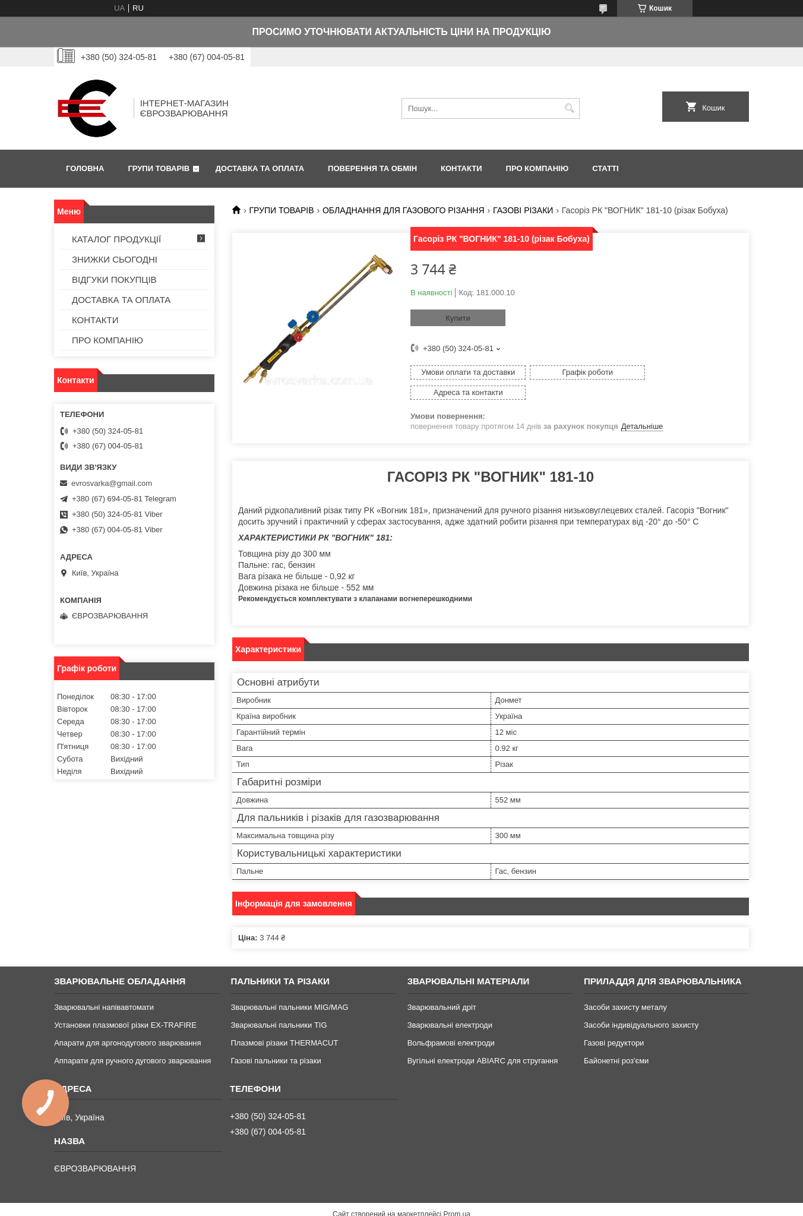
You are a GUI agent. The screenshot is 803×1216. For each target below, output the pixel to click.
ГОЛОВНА (85, 168)
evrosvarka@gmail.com (111, 483)
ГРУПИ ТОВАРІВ (158, 168)
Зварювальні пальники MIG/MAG (289, 987)
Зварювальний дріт (441, 987)
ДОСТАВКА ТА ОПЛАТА (260, 168)
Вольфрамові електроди (451, 1022)
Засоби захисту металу (625, 987)
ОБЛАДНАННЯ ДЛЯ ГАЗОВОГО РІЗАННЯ (404, 210)
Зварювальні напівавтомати (104, 987)
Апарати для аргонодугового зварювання (127, 1022)
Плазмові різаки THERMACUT (284, 1022)
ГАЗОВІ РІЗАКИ (523, 210)
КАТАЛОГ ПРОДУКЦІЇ (116, 239)
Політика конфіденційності (485, 1205)
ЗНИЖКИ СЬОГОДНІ (114, 259)
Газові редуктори (614, 1022)
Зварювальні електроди (449, 1004)
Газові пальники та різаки (275, 1040)
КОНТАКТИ (461, 168)
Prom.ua (457, 1194)
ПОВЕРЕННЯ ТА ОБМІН (372, 168)
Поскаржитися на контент (392, 1205)
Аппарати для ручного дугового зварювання (132, 1040)
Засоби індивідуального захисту (641, 1004)
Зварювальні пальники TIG (278, 1004)
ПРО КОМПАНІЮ (537, 168)
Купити (457, 318)
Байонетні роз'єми (616, 1040)
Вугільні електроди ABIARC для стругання (482, 1040)
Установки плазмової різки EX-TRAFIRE (125, 1004)
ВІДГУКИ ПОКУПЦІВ (114, 279)
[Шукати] (569, 108)
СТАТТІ (605, 168)
